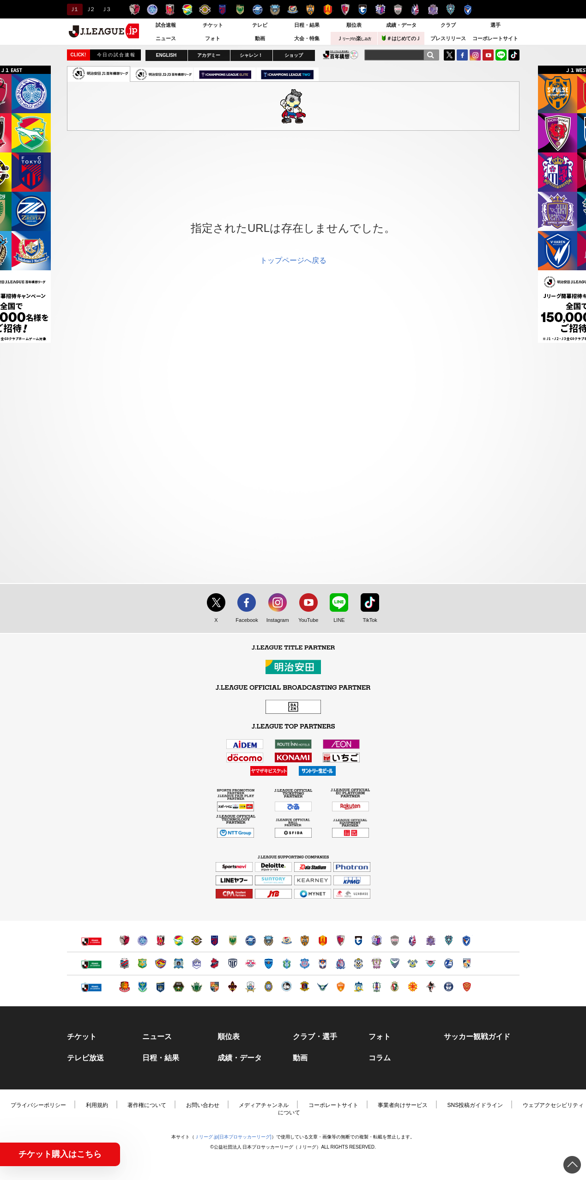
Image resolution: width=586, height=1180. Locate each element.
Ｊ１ (74, 9)
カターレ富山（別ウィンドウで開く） (340, 963)
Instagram (475, 55)
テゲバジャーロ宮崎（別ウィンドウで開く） (466, 963)
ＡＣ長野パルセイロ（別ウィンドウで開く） (214, 986)
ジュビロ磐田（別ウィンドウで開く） (358, 963)
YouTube (488, 55)
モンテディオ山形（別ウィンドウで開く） (196, 963)
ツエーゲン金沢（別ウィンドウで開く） (232, 986)
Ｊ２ (90, 9)
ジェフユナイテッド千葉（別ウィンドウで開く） (178, 940)
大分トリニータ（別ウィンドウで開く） (448, 963)
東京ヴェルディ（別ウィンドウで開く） (232, 940)
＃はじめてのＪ (401, 38)
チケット (213, 25)
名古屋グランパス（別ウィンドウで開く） (322, 940)
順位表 (354, 25)
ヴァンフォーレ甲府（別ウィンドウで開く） (304, 963)
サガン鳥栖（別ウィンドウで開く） (430, 963)
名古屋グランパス (327, 9)
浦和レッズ (169, 9)
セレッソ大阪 (380, 9)
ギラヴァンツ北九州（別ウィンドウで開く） (412, 986)
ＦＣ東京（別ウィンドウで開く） (214, 940)
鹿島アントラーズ (134, 9)
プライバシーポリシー (38, 1105)
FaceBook (462, 55)
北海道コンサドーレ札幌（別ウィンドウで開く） (124, 963)
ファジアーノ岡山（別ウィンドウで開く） (412, 940)
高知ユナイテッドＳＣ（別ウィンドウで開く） (394, 986)
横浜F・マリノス (292, 9)
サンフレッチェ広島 (433, 9)
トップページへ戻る (293, 260)
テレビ (259, 25)
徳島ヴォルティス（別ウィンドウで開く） (394, 963)
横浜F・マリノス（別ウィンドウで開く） (286, 940)
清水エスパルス (310, 9)
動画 (260, 38)
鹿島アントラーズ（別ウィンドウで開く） (124, 940)
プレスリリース (448, 38)
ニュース (166, 38)
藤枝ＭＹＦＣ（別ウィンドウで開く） (376, 963)
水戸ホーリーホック (152, 9)
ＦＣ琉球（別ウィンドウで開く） (466, 986)
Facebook (244, 620)
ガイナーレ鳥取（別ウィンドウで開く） (322, 986)
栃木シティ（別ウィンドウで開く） (232, 963)
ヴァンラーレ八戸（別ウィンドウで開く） (142, 963)
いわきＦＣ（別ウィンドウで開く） (214, 963)
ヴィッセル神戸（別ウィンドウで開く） (394, 940)
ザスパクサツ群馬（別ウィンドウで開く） (160, 986)
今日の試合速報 (116, 54)
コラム (380, 1058)
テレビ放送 (85, 1058)
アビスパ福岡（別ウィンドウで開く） (448, 940)
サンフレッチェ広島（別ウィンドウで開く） (430, 940)
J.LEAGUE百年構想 (340, 54)
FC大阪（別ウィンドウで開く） (286, 986)
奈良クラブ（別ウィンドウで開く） (304, 986)
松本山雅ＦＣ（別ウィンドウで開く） (196, 986)
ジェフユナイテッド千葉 (187, 9)
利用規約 (97, 1105)
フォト (212, 38)
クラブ (448, 25)
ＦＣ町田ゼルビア (257, 9)
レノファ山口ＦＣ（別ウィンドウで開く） (340, 986)
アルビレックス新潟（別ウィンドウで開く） (322, 963)
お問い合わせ (202, 1105)
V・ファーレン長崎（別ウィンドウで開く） (466, 940)
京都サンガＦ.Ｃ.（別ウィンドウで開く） (340, 940)
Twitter (449, 55)
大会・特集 (307, 38)
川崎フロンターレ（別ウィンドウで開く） (268, 940)
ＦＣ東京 (222, 9)
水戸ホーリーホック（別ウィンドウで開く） (142, 940)
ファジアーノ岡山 (415, 9)
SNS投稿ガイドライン (475, 1105)
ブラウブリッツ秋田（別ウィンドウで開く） (178, 963)
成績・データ (401, 25)
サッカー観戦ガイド (477, 1036)
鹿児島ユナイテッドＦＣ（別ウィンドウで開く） (448, 986)
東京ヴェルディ (240, 9)
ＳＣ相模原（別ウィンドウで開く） (178, 986)
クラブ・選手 (315, 1036)
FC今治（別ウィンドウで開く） (412, 963)
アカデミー (208, 55)
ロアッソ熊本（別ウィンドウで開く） (430, 986)
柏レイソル (205, 9)
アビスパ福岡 (450, 9)
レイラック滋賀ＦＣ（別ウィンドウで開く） (268, 986)
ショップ (293, 55)
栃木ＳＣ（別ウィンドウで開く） (142, 986)
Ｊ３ (105, 9)
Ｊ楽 (354, 38)
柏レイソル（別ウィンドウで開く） (196, 940)
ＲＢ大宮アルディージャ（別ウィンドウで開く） (250, 963)
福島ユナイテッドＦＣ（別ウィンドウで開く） (124, 986)
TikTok (514, 55)
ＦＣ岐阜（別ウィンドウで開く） (250, 986)
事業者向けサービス (403, 1105)
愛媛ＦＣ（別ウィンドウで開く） (376, 986)
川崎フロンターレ (275, 9)
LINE (501, 55)
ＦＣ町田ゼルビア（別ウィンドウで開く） (250, 940)
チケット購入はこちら (60, 1154)
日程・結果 (307, 25)
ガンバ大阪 (363, 9)
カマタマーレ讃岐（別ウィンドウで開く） (358, 986)
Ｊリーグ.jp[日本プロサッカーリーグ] (232, 1136)
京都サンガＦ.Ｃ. (345, 9)
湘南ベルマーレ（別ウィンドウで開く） (286, 963)
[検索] (430, 55)
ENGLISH (166, 55)
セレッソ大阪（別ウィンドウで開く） (376, 940)
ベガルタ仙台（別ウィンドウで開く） (160, 963)
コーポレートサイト (495, 38)
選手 (495, 25)
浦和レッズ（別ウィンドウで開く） (160, 940)
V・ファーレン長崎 (468, 9)
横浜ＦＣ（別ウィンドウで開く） (268, 963)
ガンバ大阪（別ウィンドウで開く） (358, 940)
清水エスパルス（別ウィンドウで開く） (304, 940)
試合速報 (166, 25)
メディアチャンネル (264, 1105)
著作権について (146, 1105)
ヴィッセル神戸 (398, 9)
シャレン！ (251, 55)
